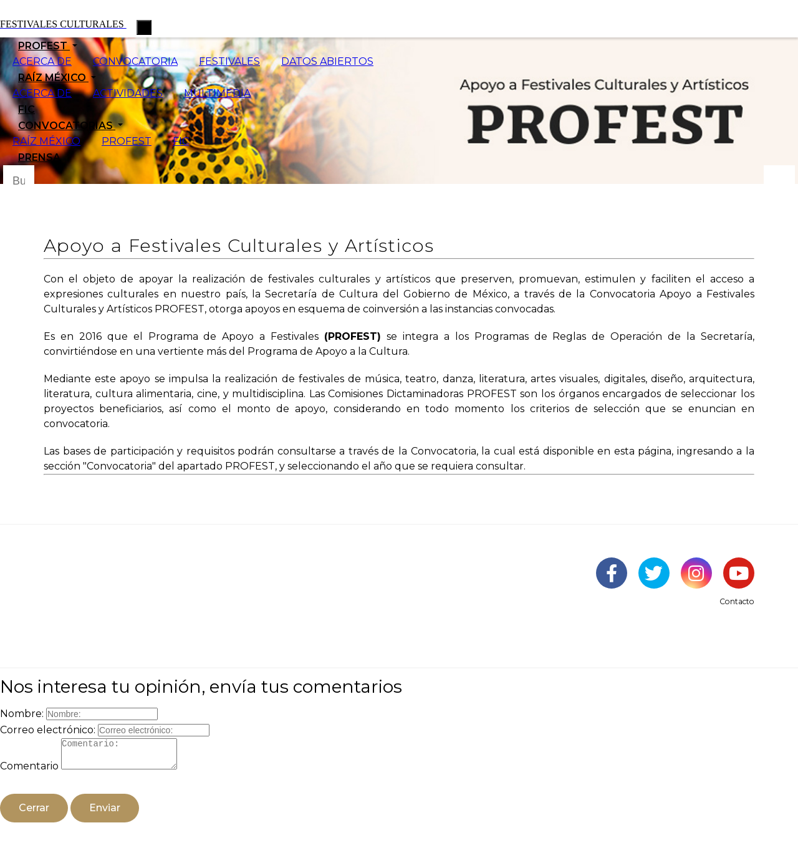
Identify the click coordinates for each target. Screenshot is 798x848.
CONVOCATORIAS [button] (66, 126)
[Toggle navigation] (144, 27)
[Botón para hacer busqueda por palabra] (779, 180)
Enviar (104, 813)
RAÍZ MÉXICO (46, 141)
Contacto (736, 601)
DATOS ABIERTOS (327, 61)
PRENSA (39, 157)
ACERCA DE (42, 61)
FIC (26, 109)
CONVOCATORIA (135, 61)
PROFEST (126, 141)
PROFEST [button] (44, 46)
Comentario (29, 772)
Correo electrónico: (47, 730)
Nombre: (22, 714)
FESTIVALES (229, 61)
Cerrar (34, 813)
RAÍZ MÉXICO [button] (53, 78)
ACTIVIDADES (128, 93)
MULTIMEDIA (217, 93)
